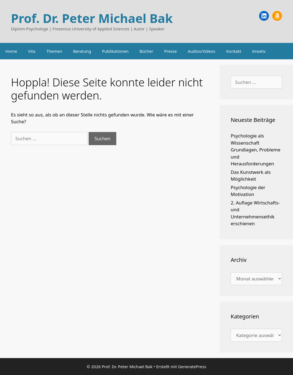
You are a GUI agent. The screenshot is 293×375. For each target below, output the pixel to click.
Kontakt (233, 51)
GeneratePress (192, 366)
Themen (54, 51)
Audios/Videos (201, 51)
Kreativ (259, 51)
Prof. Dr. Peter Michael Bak (92, 18)
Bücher (146, 51)
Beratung (82, 51)
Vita (32, 51)
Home (11, 51)
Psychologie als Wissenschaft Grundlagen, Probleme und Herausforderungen (255, 150)
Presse (170, 51)
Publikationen (115, 51)
